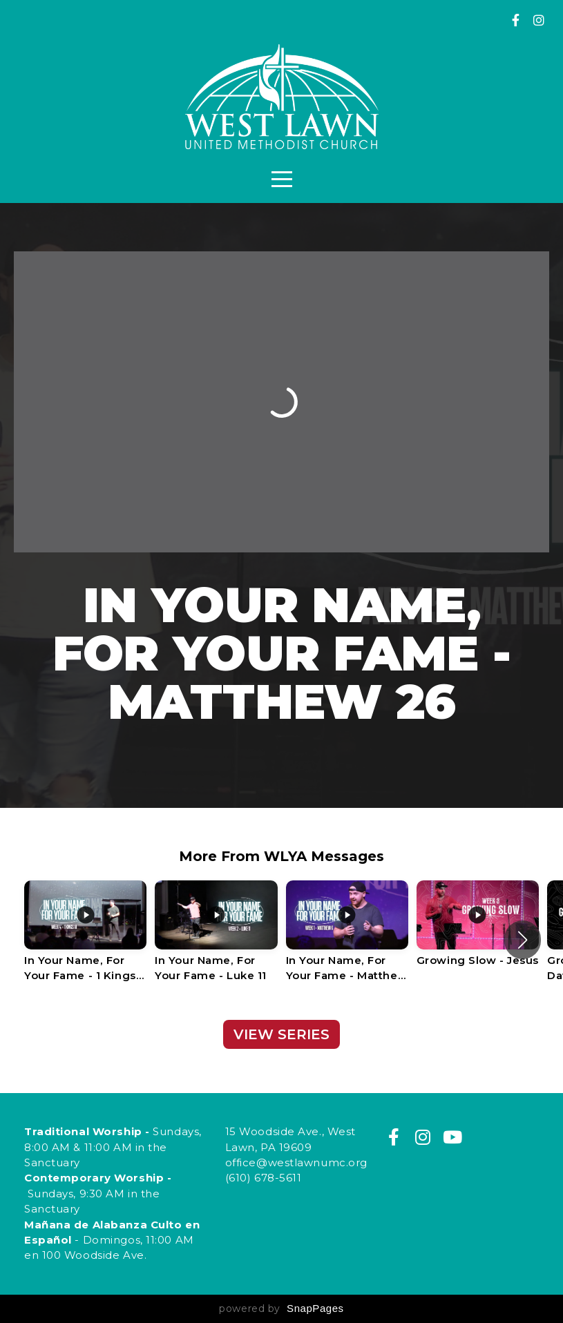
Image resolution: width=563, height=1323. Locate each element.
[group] (85, 939)
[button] (522, 940)
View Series (281, 1034)
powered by (281, 1308)
